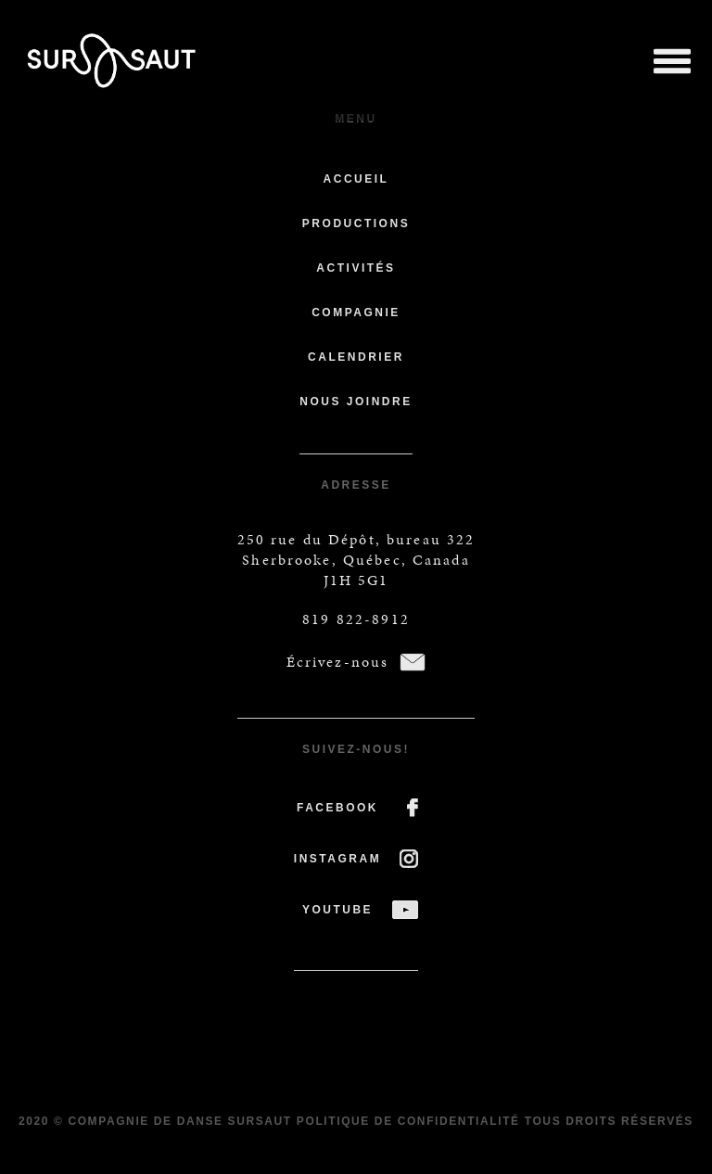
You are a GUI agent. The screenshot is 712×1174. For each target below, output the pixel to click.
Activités (355, 268)
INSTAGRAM (337, 858)
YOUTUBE (337, 909)
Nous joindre (355, 401)
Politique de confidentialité (408, 1121)
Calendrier (356, 357)
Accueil (356, 178)
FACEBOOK (337, 807)
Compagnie (356, 312)
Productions (356, 223)
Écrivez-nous (337, 661)
